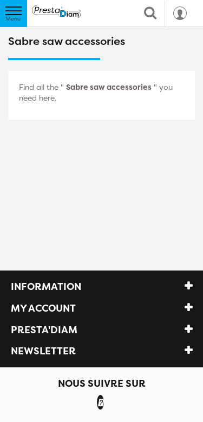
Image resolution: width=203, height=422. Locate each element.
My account (43, 308)
